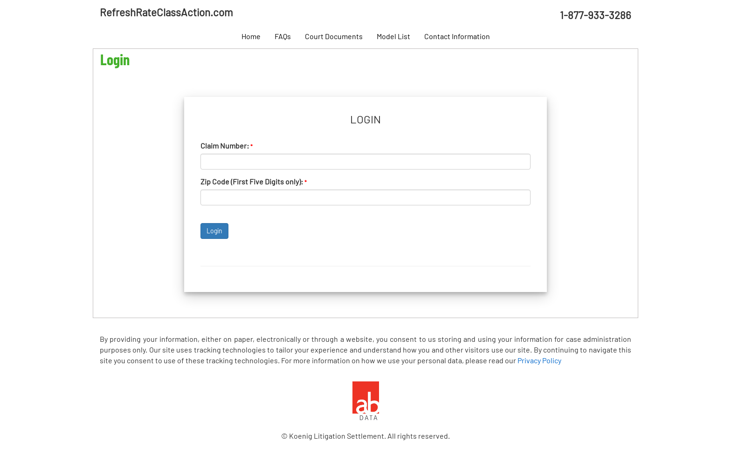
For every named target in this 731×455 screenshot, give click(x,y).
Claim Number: (226, 145)
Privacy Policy (539, 360)
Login (214, 231)
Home (251, 36)
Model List (393, 36)
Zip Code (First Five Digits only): (253, 181)
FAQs (283, 36)
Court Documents (334, 36)
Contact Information (457, 36)
